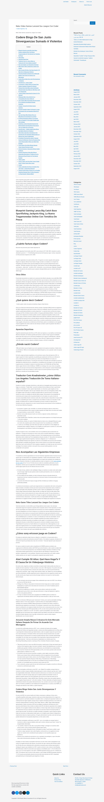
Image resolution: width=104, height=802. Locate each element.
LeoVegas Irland (77, 259)
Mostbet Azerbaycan (79, 273)
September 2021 (78, 165)
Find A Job (89, 1)
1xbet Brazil (76, 217)
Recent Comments (80, 74)
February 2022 (77, 152)
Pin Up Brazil (77, 320)
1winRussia (76, 203)
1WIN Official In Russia (79, 195)
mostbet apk (77, 264)
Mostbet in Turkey (78, 286)
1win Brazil (76, 188)
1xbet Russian (77, 229)
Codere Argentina (21, 28)
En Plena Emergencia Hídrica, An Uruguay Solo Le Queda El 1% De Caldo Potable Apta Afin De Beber (28, 120)
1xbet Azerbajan (77, 212)
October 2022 (77, 133)
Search (75, 20)
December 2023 (77, 99)
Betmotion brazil (78, 239)
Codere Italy (76, 249)
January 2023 (77, 126)
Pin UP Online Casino (79, 327)
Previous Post (13, 766)
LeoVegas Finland (78, 254)
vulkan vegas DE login (79, 344)
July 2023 (76, 111)
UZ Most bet (77, 339)
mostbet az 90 (77, 266)
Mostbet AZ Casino (78, 269)
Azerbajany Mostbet (78, 234)
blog (75, 242)
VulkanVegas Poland (79, 347)
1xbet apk (76, 205)
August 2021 (77, 167)
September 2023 (78, 106)
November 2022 (77, 131)
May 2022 (76, 145)
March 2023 (76, 121)
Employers (73, 1)
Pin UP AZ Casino (78, 317)
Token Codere (21, 159)
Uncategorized (77, 337)
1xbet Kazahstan (78, 227)
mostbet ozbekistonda (79, 295)
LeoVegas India (77, 256)
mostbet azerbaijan (78, 271)
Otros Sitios (21, 57)
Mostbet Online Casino (79, 293)
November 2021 (77, 160)
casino (75, 244)
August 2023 (77, 109)
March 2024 (76, 94)
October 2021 (77, 162)
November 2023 (77, 101)
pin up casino (77, 322)
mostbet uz (76, 303)
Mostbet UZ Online (78, 310)
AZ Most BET (77, 232)
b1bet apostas (77, 237)
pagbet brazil (77, 315)
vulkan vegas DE (78, 342)
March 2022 (76, 150)
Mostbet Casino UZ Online (80, 281)
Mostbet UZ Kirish (78, 308)
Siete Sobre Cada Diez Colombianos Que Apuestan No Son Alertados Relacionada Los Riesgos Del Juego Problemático (28, 134)
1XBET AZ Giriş (77, 210)
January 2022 (77, 155)
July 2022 (76, 140)
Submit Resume (88, 5)
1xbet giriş (76, 225)
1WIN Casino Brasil (78, 193)
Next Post (66, 766)
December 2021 (77, 157)
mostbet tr (76, 300)
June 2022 (76, 143)
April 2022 (76, 148)
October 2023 (77, 104)
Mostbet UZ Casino (78, 305)
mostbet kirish (77, 291)
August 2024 (77, 91)
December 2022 (77, 128)
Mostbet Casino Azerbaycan (80, 276)
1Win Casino (77, 190)
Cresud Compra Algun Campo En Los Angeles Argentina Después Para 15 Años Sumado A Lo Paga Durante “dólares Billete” (29, 172)
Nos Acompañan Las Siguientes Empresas (28, 64)
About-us (81, 1)
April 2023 (76, 118)
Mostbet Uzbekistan (78, 313)
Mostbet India (77, 288)
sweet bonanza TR (78, 335)
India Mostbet (77, 251)
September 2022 (78, 135)
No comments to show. (79, 76)
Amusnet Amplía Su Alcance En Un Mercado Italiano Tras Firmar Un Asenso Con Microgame (29, 75)
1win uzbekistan (77, 200)
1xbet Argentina (77, 207)
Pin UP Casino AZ (78, 325)
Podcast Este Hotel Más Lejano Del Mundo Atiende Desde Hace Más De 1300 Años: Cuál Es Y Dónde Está (28, 89)
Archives (77, 90)
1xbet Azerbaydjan (78, 215)
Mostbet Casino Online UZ (80, 278)
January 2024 (77, 96)
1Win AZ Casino (77, 183)
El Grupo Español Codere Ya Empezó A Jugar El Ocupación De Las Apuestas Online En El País (29, 111)
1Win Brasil (76, 185)
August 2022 (77, 138)
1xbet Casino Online (78, 222)
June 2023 (76, 113)
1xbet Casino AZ (78, 220)
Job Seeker (65, 1)
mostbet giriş (77, 283)
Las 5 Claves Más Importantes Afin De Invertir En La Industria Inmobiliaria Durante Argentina (28, 102)
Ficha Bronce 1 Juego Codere (25, 82)
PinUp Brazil (76, 332)
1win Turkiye (77, 198)
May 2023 (76, 116)
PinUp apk (76, 330)
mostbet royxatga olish (79, 298)
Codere (20, 165)
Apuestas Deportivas (23, 59)
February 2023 (77, 123)
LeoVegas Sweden (78, 261)
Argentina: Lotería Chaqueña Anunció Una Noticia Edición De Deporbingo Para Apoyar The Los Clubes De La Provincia (28, 125)
